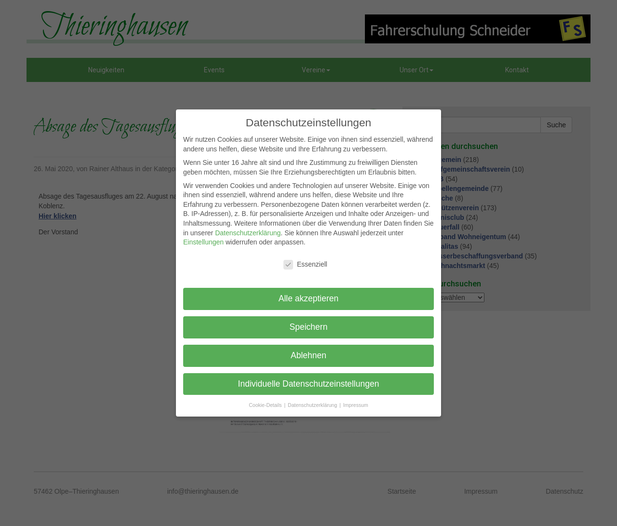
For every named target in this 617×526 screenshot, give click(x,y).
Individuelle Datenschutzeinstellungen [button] (308, 384)
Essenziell (305, 264)
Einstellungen (203, 242)
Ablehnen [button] (308, 355)
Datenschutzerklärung (248, 233)
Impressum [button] (355, 405)
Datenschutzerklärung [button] (313, 405)
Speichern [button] (309, 327)
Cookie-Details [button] (266, 405)
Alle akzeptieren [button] (309, 298)
